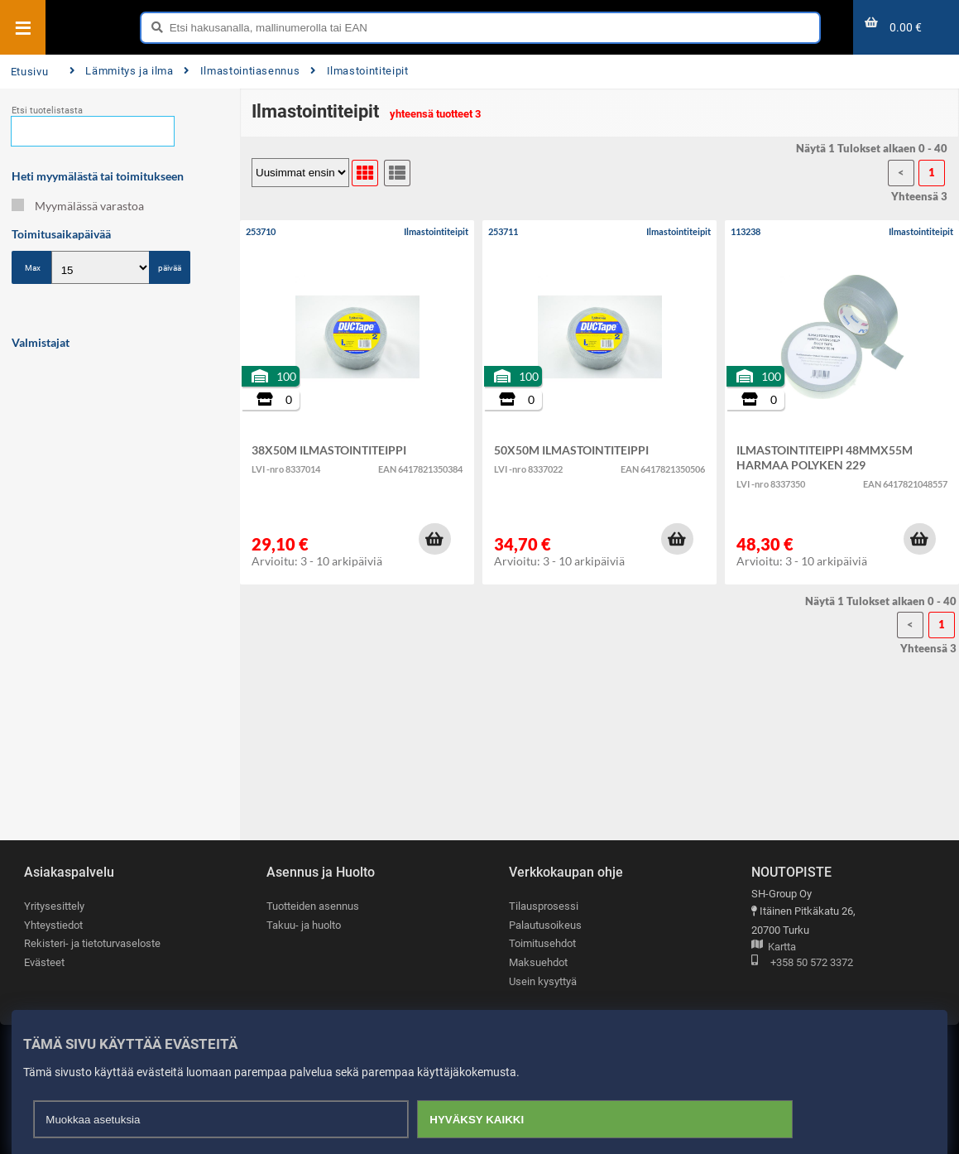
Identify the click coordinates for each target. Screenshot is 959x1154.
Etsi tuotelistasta (47, 110)
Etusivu (29, 71)
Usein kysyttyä (543, 981)
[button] (434, 539)
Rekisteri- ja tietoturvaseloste (92, 943)
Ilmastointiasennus (242, 71)
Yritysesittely (54, 906)
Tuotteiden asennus (312, 906)
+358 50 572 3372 (802, 963)
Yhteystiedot (53, 925)
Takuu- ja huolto (303, 925)
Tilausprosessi (543, 906)
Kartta (773, 947)
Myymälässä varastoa (78, 206)
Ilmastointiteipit (359, 71)
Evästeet (44, 962)
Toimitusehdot (542, 943)
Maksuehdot (538, 962)
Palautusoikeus (545, 925)
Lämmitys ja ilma (122, 71)
